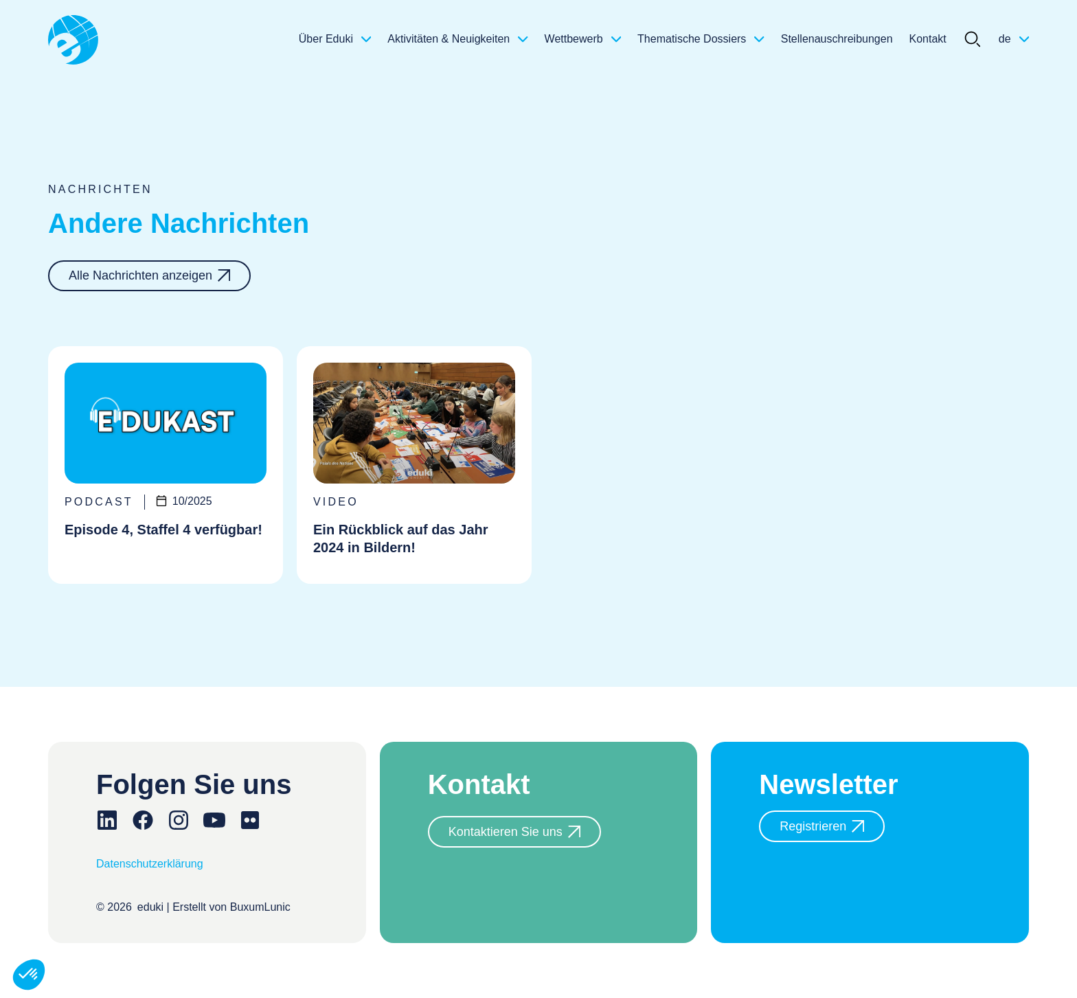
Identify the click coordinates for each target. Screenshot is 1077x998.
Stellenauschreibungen (837, 39)
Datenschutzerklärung (149, 864)
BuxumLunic (260, 907)
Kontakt (927, 39)
